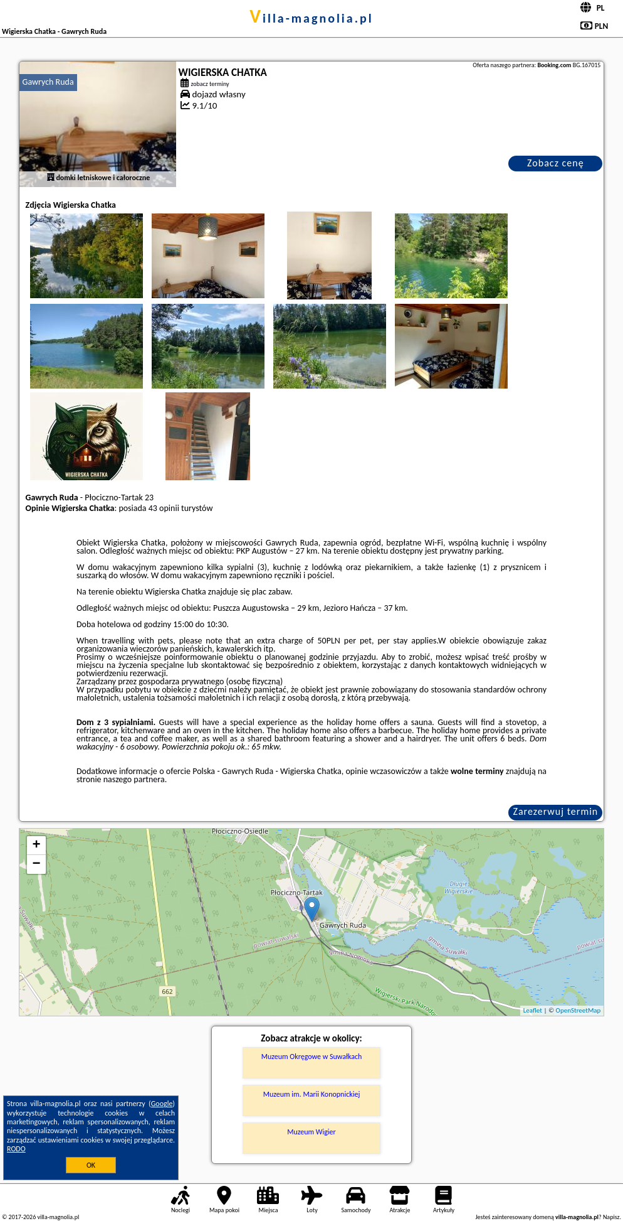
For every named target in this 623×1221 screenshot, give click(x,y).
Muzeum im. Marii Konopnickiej (311, 1094)
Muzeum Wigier (311, 1131)
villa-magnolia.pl (311, 18)
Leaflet (532, 1010)
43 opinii (164, 508)
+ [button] (36, 845)
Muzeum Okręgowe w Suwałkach (311, 1056)
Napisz (611, 1217)
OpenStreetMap (578, 1010)
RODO (16, 1148)
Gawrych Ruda (48, 82)
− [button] (36, 864)
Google (162, 1103)
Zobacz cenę (555, 163)
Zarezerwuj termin (556, 811)
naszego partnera (134, 779)
